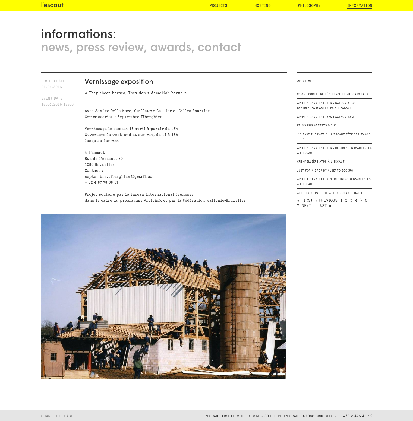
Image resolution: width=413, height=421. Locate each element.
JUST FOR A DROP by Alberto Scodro (325, 170)
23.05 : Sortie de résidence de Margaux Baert (333, 94)
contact (219, 48)
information (359, 6)
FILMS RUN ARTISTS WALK (316, 125)
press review (110, 48)
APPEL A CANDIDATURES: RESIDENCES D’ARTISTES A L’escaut (334, 182)
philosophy (309, 6)
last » (324, 206)
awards (170, 48)
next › (308, 206)
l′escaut (52, 5)
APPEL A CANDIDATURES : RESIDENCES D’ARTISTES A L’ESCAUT (334, 151)
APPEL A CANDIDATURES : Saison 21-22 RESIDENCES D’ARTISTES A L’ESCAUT (326, 106)
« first (305, 200)
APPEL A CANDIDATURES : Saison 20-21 (326, 117)
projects (218, 6)
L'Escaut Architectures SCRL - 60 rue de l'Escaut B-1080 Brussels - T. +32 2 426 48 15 (288, 416)
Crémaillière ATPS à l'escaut (321, 161)
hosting (262, 6)
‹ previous (327, 200)
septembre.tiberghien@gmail (115, 177)
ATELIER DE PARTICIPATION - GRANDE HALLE (330, 193)
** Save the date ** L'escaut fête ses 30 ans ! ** (334, 137)
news (55, 48)
